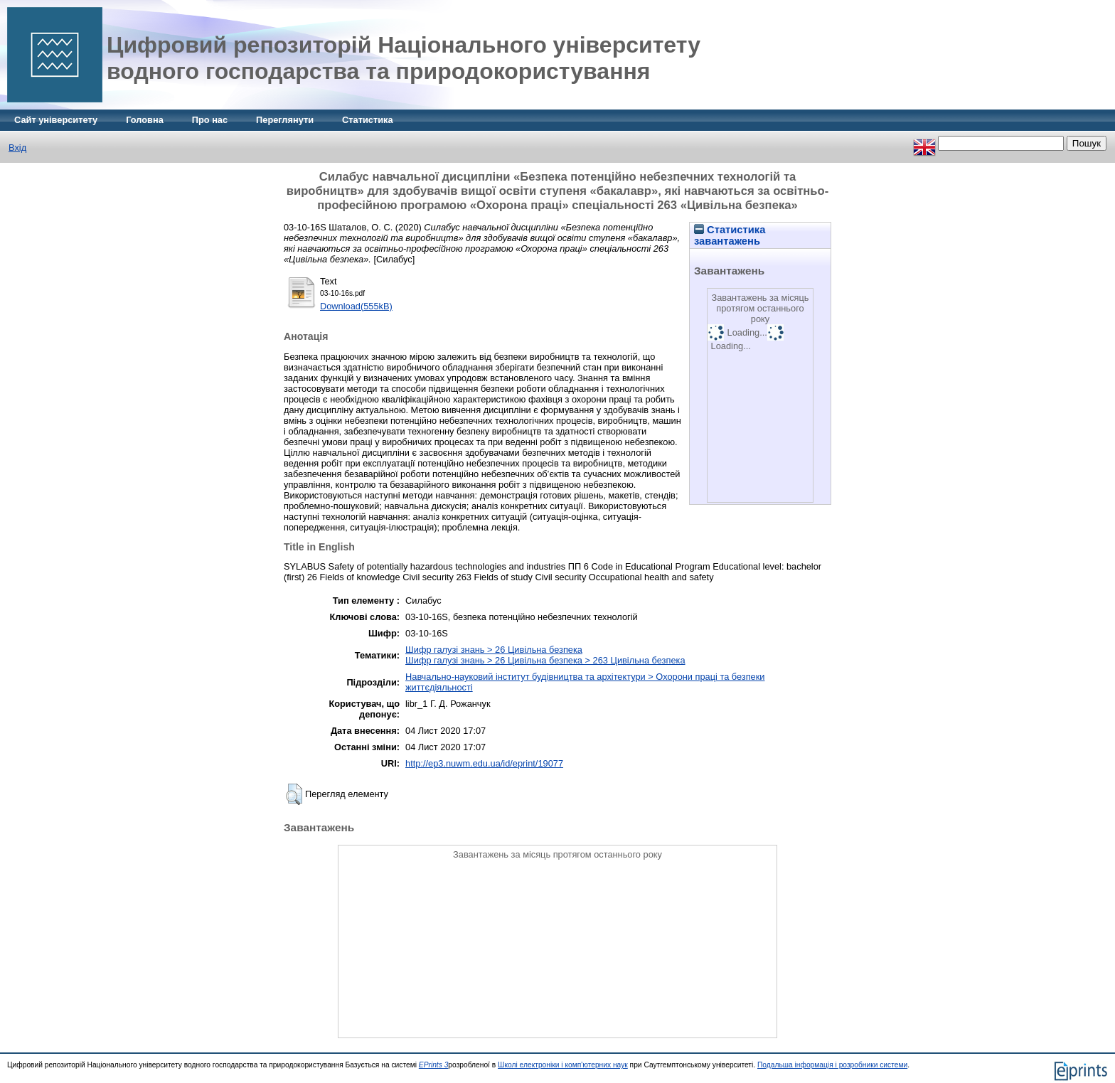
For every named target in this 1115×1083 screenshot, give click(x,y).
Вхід (17, 147)
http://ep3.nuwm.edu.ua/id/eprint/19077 (484, 763)
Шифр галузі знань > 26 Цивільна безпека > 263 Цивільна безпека (545, 660)
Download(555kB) (356, 306)
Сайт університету (55, 119)
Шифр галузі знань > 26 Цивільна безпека (493, 649)
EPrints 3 (434, 1065)
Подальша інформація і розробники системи (832, 1065)
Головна (145, 119)
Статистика (367, 119)
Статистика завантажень (729, 235)
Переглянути (285, 119)
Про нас (210, 119)
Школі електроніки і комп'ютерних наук (563, 1065)
